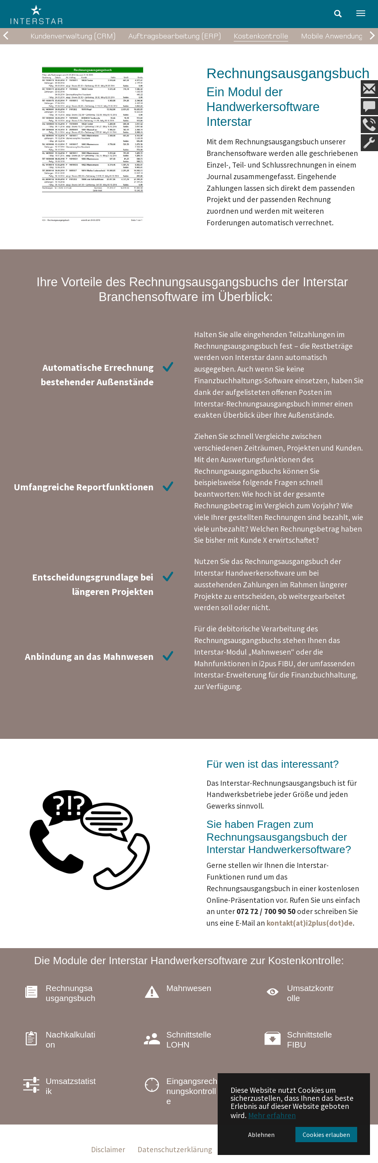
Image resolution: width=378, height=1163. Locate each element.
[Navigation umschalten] (360, 13)
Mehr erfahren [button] (272, 1115)
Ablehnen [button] (261, 1135)
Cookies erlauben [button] (326, 1135)
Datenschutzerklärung (174, 1149)
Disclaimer (108, 1149)
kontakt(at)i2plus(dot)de (310, 923)
